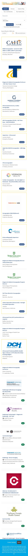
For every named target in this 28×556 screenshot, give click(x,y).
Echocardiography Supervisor (11, 237)
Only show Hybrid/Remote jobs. (12, 27)
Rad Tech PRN (6, 519)
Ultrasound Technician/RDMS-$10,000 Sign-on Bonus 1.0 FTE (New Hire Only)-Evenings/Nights (13, 352)
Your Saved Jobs (20, 11)
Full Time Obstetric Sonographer (11, 293)
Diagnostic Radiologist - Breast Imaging (13, 538)
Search (5, 9)
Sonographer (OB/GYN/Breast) (11, 213)
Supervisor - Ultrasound (9, 135)
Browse (12, 9)
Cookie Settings (11, 542)
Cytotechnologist (7, 436)
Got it (19, 542)
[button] (18, 24)
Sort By (4, 33)
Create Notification (20, 33)
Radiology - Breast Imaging (10, 457)
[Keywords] (14, 15)
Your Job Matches (8, 11)
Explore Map (21, 9)
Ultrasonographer (7, 163)
